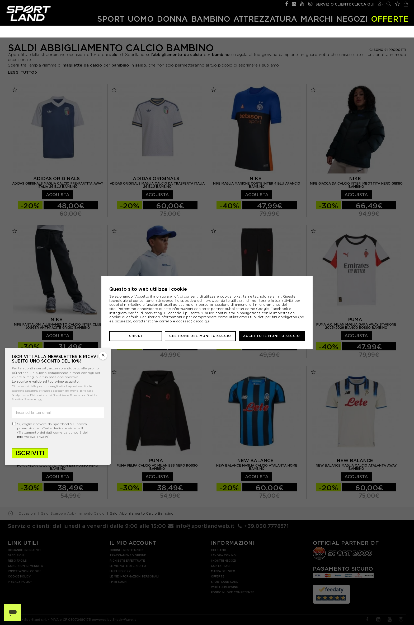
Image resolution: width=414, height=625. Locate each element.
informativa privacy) (33, 436)
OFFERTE (389, 19)
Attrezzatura (265, 19)
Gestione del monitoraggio (200, 335)
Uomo (141, 19)
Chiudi (135, 335)
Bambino (210, 19)
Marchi (316, 19)
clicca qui (201, 321)
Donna (172, 19)
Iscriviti (30, 453)
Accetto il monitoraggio (271, 335)
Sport (110, 19)
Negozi (352, 19)
